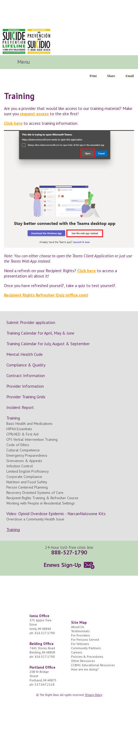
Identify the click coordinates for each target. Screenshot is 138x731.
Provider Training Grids (25, 396)
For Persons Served (85, 640)
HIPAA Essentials (19, 428)
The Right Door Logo (39, 14)
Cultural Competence (23, 450)
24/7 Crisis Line (121, 39)
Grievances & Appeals (24, 460)
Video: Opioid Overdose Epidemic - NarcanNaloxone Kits (56, 513)
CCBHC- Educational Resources (93, 665)
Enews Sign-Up (62, 564)
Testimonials (80, 631)
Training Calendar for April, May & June (40, 333)
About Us (77, 627)
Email (130, 76)
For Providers (80, 635)
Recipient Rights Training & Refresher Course (42, 497)
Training (13, 418)
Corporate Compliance (24, 476)
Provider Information (25, 386)
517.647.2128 (44, 684)
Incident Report (20, 407)
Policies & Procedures (87, 657)
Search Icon (126, 62)
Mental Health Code (24, 354)
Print (93, 76)
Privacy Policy (93, 695)
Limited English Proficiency (27, 471)
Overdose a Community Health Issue (35, 519)
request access (34, 113)
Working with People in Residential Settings (40, 503)
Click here (13, 123)
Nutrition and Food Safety (26, 482)
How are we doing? (85, 669)
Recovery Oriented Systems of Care (34, 492)
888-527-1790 (69, 552)
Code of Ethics (17, 444)
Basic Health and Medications (29, 423)
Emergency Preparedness (26, 455)
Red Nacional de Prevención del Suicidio (39, 41)
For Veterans (80, 644)
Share (111, 76)
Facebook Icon (112, 62)
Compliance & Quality (25, 364)
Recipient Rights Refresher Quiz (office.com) (46, 295)
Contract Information (25, 375)
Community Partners (86, 648)
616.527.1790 (45, 633)
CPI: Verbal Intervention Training (32, 439)
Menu (24, 62)
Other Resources (83, 661)
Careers (76, 652)
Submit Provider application (30, 322)
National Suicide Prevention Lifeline (14, 41)
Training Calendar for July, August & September (48, 343)
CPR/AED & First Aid (22, 434)
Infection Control (19, 466)
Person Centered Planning (27, 487)
